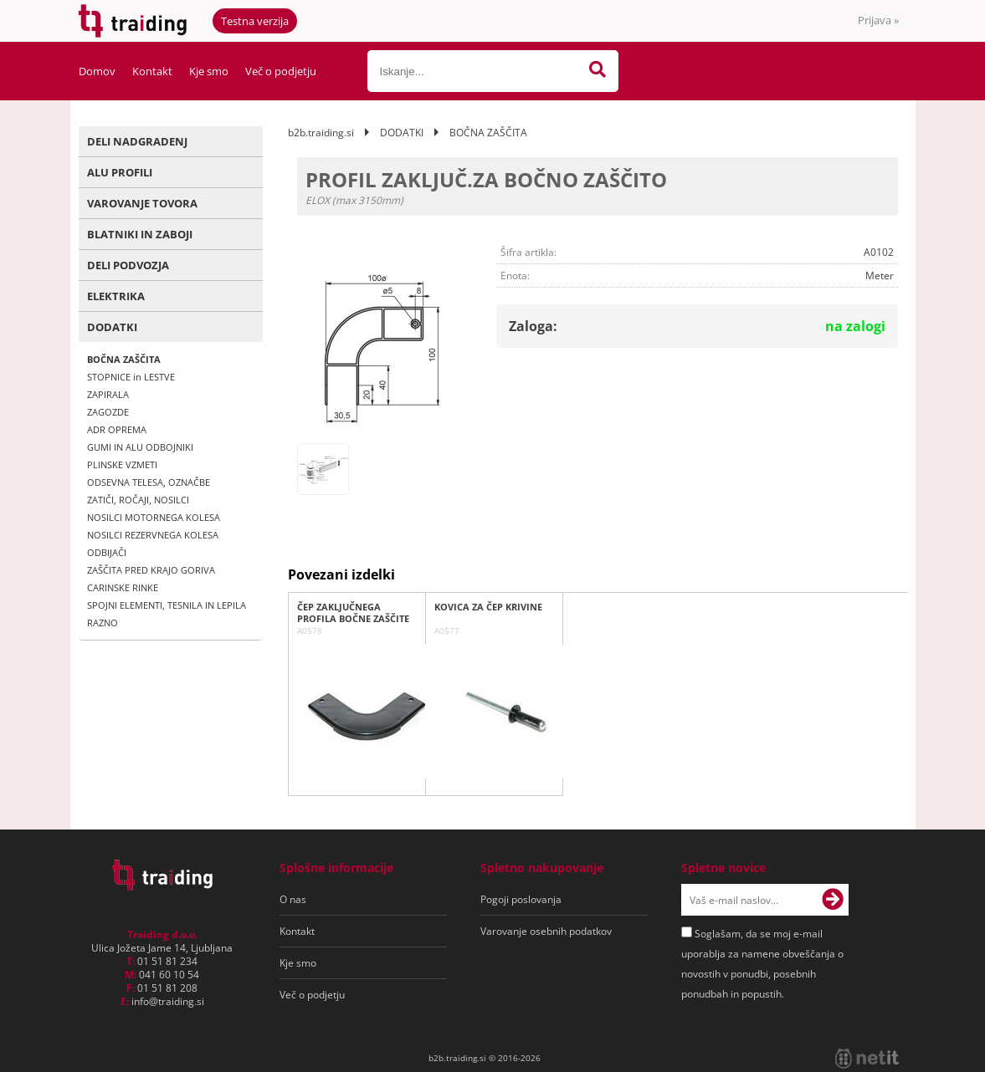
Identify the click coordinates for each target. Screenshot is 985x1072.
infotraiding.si (167, 1001)
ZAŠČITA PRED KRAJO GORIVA (151, 570)
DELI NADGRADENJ (137, 141)
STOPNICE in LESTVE (131, 376)
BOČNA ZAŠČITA (124, 359)
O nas (293, 899)
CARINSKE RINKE (122, 587)
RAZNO (102, 622)
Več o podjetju (280, 71)
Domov (97, 71)
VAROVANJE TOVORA (142, 203)
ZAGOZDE (108, 412)
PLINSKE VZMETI (122, 464)
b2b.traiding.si (321, 132)
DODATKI (112, 326)
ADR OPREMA (116, 429)
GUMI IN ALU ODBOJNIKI (140, 447)
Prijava (878, 20)
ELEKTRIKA (116, 296)
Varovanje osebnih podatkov (546, 931)
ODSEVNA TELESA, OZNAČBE (148, 482)
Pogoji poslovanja (521, 899)
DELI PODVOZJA (128, 265)
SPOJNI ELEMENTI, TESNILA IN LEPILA (166, 605)
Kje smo (208, 71)
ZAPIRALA (108, 394)
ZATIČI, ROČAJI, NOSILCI (138, 499)
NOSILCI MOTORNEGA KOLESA (153, 517)
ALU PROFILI (119, 172)
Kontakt (152, 71)
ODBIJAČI (106, 552)
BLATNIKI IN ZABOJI (139, 234)
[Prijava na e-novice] (833, 900)
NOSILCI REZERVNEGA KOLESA (152, 534)
